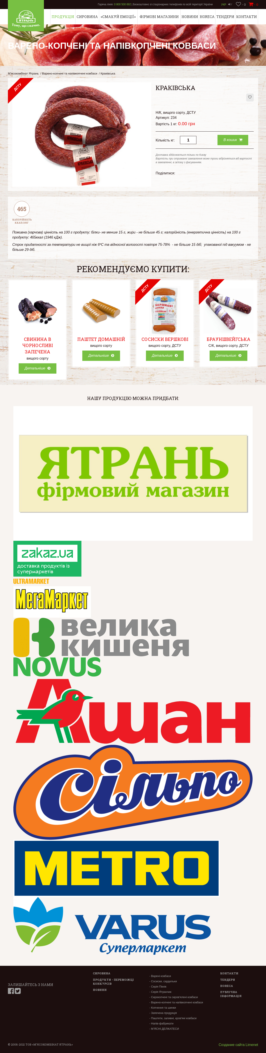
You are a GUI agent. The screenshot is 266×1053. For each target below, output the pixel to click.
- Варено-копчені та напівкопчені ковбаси (176, 1002)
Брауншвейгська (228, 339)
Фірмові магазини (159, 16)
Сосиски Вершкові (165, 339)
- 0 (241, 4)
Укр (223, 4)
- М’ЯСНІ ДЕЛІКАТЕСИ (164, 1028)
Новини (190, 16)
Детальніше (37, 368)
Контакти (246, 16)
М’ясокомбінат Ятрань (23, 73)
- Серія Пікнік (157, 986)
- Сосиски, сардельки (163, 981)
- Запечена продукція (163, 1013)
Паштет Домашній (101, 339)
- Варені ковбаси (160, 976)
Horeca (207, 16)
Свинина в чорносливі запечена (37, 345)
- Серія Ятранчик (160, 991)
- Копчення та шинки (162, 1007)
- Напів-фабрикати (161, 1023)
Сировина (87, 16)
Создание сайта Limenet (238, 1045)
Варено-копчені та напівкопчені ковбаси (69, 73)
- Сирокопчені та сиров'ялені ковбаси (173, 997)
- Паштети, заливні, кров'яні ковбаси (172, 1018)
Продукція (63, 16)
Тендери (225, 16)
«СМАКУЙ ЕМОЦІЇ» (118, 16)
